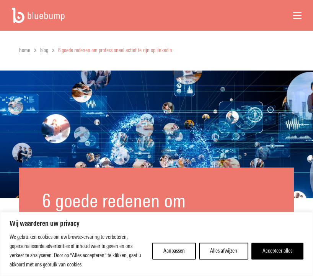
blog (44, 50)
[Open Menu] (297, 15)
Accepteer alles (277, 251)
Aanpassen (174, 251)
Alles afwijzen (223, 251)
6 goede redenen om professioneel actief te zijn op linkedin (115, 50)
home (24, 50)
